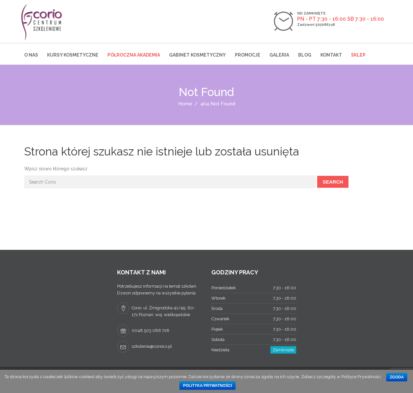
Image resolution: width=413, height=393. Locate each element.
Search (333, 182)
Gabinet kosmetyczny (197, 55)
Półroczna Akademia (133, 55)
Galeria (279, 55)
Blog (304, 55)
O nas (31, 55)
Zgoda (397, 377)
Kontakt (331, 55)
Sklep (358, 55)
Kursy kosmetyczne (72, 55)
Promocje (247, 55)
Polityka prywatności (207, 385)
